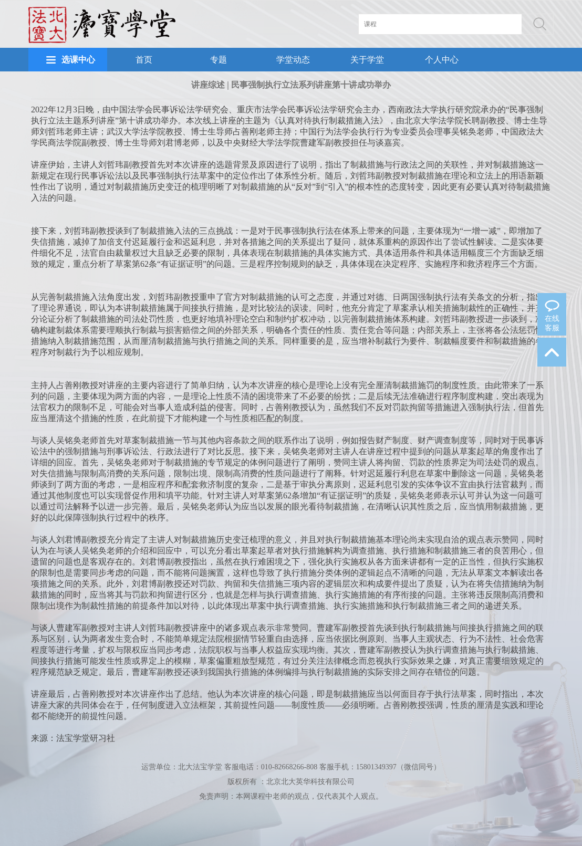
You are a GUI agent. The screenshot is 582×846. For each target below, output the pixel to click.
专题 (218, 59)
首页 (144, 59)
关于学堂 (367, 59)
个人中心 (442, 59)
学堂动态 (293, 59)
